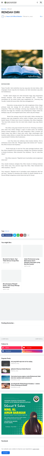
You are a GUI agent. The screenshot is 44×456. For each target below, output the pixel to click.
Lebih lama (38, 339)
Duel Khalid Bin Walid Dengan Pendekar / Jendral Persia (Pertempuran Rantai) (25, 384)
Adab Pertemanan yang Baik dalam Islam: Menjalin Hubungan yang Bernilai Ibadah (32, 261)
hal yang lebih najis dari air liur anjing (21, 361)
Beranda (3, 9)
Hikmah (9, 9)
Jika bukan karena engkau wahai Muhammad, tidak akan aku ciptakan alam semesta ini (26, 377)
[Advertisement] (22, 32)
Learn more (36, 449)
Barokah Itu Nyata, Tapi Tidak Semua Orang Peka (11, 260)
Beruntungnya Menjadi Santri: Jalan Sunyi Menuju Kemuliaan (11, 285)
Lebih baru (5, 339)
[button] (2, 2)
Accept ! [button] (5, 452)
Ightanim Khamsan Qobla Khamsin (21, 369)
